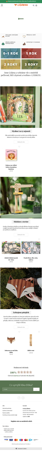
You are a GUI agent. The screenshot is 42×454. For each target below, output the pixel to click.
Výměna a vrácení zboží (7, 410)
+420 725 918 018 (29, 414)
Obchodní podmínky (6, 408)
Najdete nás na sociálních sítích (21, 421)
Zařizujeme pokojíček (21, 312)
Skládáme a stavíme (21, 222)
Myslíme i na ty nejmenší (21, 131)
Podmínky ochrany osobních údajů (9, 415)
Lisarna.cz (16, 376)
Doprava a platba (6, 413)
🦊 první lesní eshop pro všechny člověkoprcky (21, 1)
